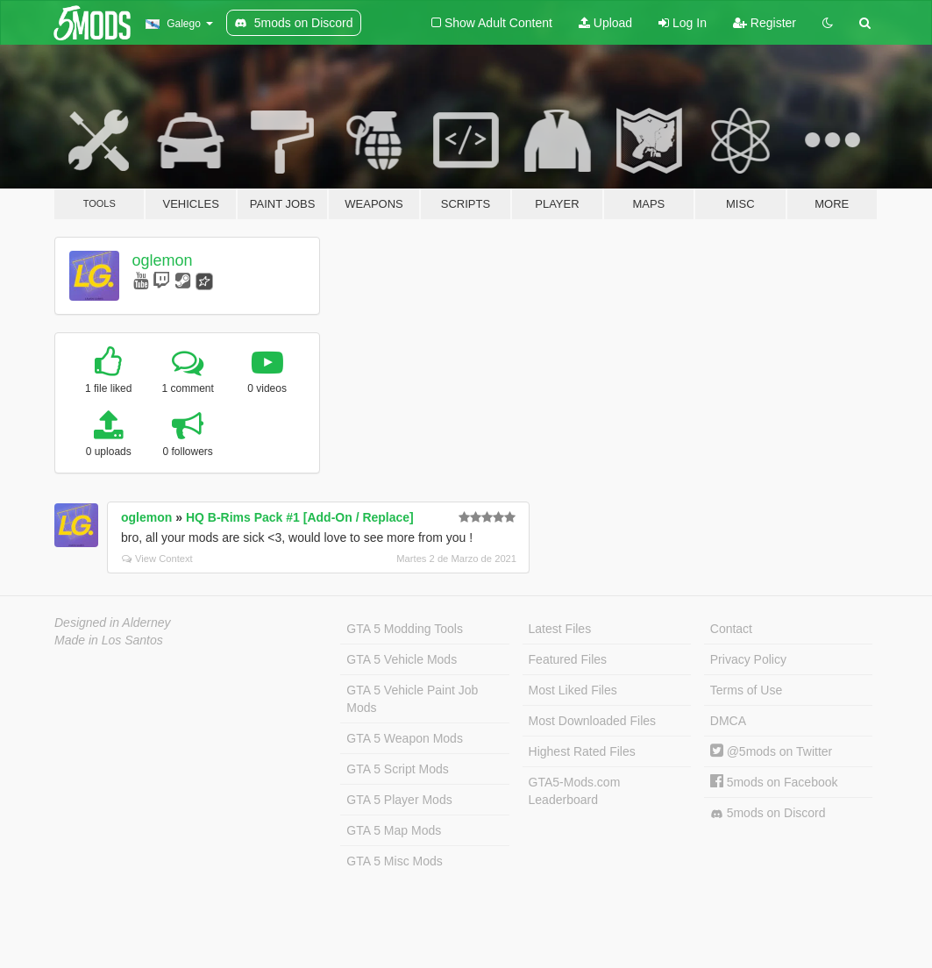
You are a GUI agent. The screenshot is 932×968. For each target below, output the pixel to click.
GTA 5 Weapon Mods (404, 738)
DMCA (728, 721)
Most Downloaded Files (593, 721)
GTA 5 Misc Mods (394, 861)
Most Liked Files (573, 690)
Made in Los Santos (108, 640)
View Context (157, 558)
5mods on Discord (768, 813)
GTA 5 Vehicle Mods (401, 659)
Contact (731, 629)
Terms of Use (746, 690)
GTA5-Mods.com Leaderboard (575, 791)
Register (764, 23)
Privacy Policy (748, 659)
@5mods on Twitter (771, 751)
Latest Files (560, 629)
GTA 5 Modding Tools (404, 629)
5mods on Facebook (774, 782)
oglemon (162, 260)
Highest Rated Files (582, 751)
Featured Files (568, 659)
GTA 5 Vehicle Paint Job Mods (412, 699)
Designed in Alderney (112, 623)
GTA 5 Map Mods (393, 830)
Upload (605, 23)
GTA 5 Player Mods (399, 800)
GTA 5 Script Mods (397, 769)
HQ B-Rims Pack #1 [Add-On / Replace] (300, 517)
